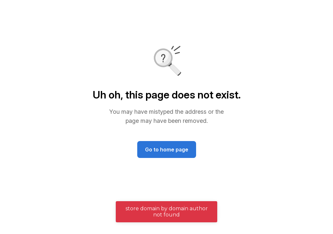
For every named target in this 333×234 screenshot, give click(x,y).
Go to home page (166, 149)
